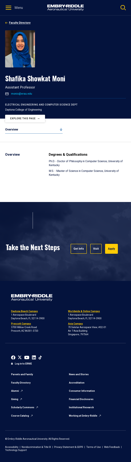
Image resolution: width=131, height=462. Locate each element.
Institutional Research (81, 407)
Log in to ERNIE (23, 363)
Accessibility (11, 447)
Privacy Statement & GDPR (68, 447)
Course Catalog (20, 415)
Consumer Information (82, 391)
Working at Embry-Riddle (83, 415)
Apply (111, 248)
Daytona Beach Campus (24, 311)
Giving (14, 399)
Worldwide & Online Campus (84, 311)
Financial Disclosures (81, 399)
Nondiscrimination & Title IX (36, 447)
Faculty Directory (20, 22)
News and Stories (79, 374)
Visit (96, 248)
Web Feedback (112, 447)
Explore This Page (23, 118)
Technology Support (16, 450)
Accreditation (76, 382)
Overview (11, 129)
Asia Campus (75, 323)
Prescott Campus (21, 323)
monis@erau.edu (21, 93)
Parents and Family (22, 374)
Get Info (79, 248)
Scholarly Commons (22, 407)
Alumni (15, 391)
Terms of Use (93, 447)
